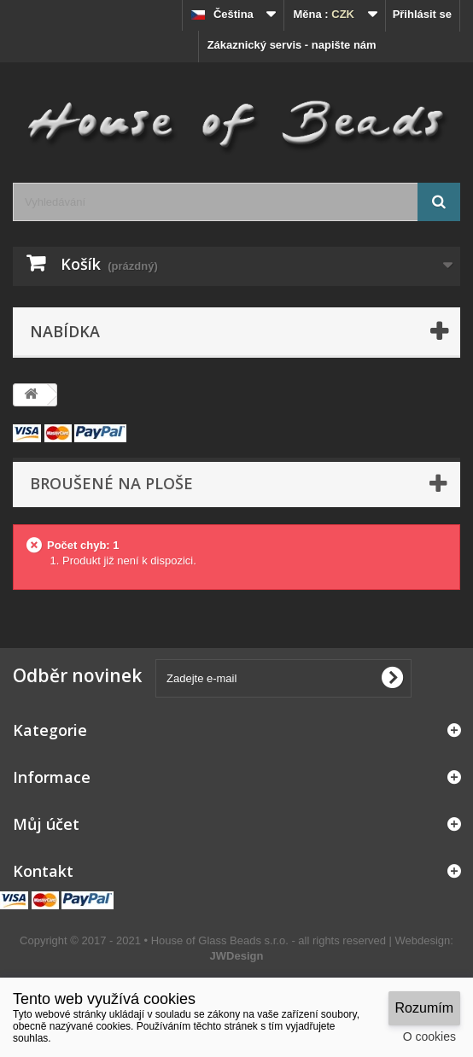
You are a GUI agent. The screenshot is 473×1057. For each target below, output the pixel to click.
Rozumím (424, 1008)
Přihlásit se (422, 14)
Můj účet (46, 824)
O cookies (429, 1036)
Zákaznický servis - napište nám (292, 44)
